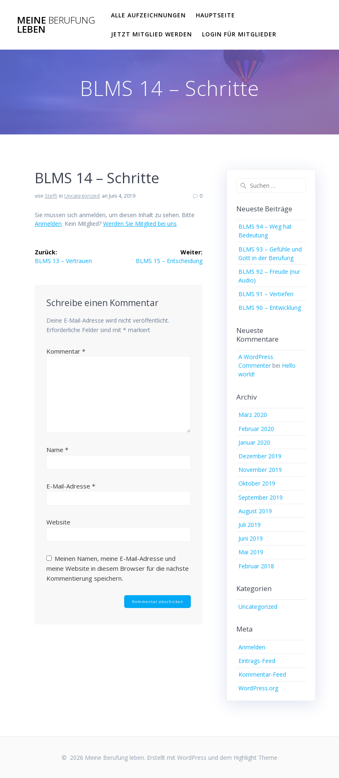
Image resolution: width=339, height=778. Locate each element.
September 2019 (260, 497)
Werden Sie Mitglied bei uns (140, 223)
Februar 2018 (256, 566)
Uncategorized (82, 195)
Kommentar (65, 351)
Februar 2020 (256, 429)
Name (57, 449)
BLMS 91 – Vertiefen (265, 294)
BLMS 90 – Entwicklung (269, 307)
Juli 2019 (249, 525)
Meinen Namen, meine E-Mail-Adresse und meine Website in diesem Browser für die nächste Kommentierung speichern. (117, 568)
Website (58, 522)
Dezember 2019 (259, 456)
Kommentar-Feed (262, 674)
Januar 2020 (254, 442)
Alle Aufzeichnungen (148, 15)
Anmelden (48, 223)
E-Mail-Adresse (70, 486)
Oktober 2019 (256, 483)
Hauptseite (215, 15)
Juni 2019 (250, 538)
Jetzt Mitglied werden (151, 34)
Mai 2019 (250, 552)
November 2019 (260, 470)
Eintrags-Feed (256, 661)
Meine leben (56, 25)
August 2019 (255, 511)
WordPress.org (258, 688)
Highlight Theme (255, 757)
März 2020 (252, 415)
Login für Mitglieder (239, 34)
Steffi (51, 195)
